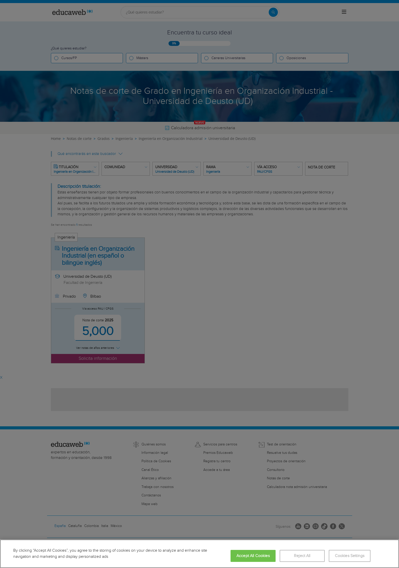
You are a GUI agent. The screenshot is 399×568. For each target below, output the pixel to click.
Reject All (302, 555)
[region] (199, 553)
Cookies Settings (350, 555)
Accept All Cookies (253, 555)
